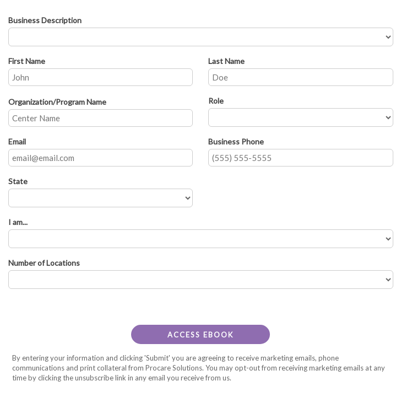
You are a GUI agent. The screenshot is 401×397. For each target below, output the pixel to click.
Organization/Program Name (60, 101)
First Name (29, 61)
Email (19, 141)
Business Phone (238, 141)
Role (218, 100)
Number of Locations (46, 262)
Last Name (229, 61)
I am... (20, 222)
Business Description (47, 20)
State (20, 181)
